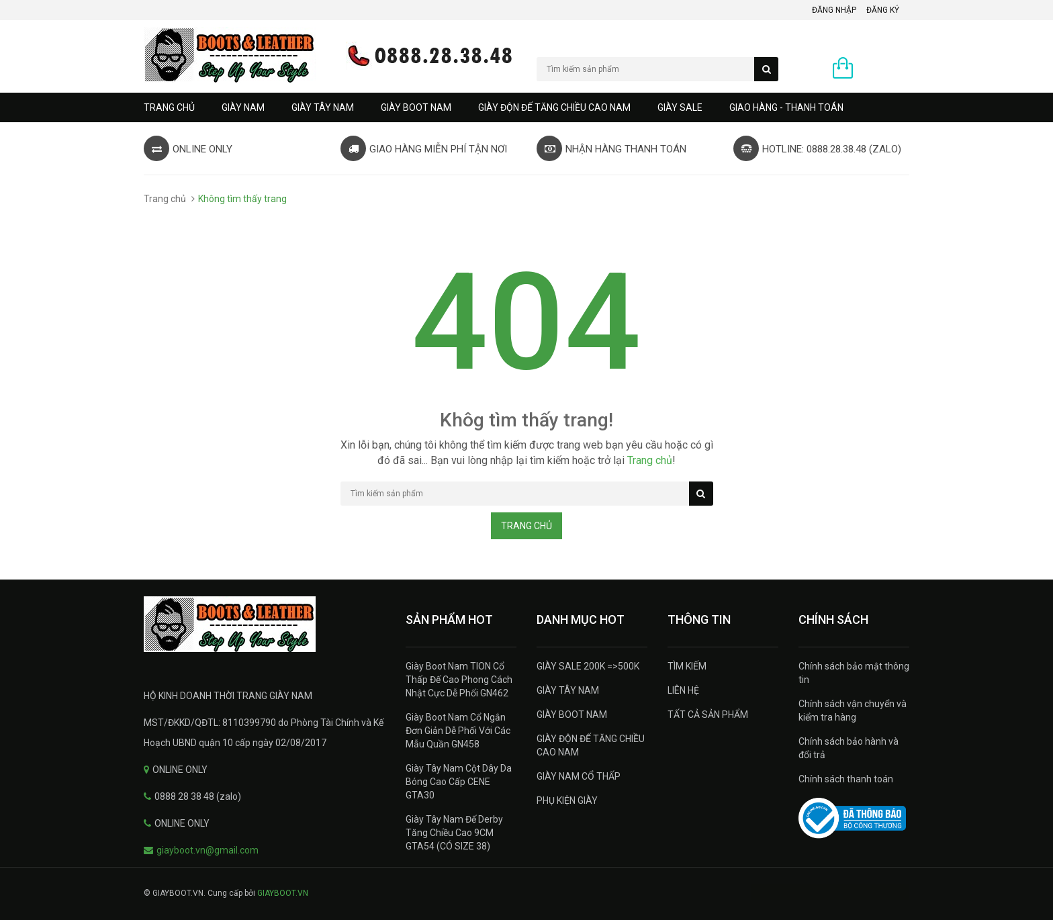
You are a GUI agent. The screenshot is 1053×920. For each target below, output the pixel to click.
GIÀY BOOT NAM (416, 107)
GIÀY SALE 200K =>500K (588, 666)
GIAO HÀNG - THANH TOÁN (786, 107)
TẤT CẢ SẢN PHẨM (708, 714)
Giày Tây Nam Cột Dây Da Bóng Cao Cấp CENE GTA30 (459, 781)
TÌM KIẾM (687, 666)
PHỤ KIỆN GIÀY (567, 800)
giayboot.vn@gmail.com (207, 850)
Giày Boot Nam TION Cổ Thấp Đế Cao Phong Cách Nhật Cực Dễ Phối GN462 (459, 679)
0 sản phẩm (884, 69)
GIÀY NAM (243, 107)
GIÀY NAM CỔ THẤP (579, 776)
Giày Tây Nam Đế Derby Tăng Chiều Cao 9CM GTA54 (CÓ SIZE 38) (454, 833)
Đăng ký (882, 10)
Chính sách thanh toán (845, 779)
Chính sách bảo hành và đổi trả (848, 748)
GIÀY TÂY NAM (322, 107)
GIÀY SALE (679, 107)
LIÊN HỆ (683, 690)
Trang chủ (169, 107)
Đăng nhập (834, 10)
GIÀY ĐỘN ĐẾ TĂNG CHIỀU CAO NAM (554, 107)
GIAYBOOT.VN (282, 893)
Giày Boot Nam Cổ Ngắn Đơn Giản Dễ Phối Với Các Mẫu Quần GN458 (458, 730)
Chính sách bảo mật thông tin (853, 673)
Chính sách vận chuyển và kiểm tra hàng (852, 710)
